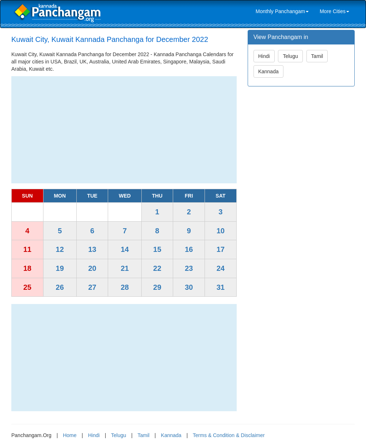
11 (27, 249)
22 (157, 268)
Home (69, 435)
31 (221, 287)
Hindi (264, 56)
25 (27, 287)
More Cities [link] (334, 11)
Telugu (290, 56)
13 (92, 249)
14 (125, 249)
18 (27, 268)
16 (189, 249)
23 (189, 268)
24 (221, 268)
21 (125, 268)
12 (60, 249)
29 (157, 287)
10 (221, 231)
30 (189, 287)
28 (125, 287)
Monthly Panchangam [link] (282, 11)
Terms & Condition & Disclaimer (229, 435)
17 (221, 249)
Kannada (268, 71)
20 (92, 268)
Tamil (317, 56)
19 (60, 268)
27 (92, 287)
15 (157, 249)
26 (60, 287)
